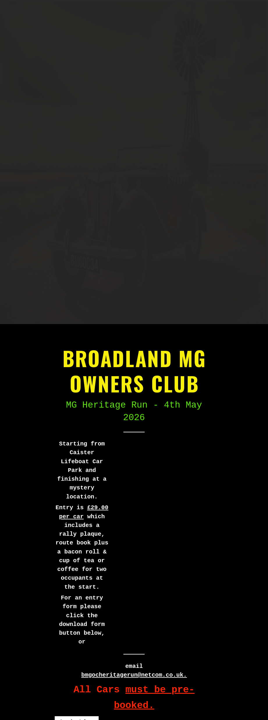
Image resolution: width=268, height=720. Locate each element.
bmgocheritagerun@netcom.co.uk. (134, 675)
